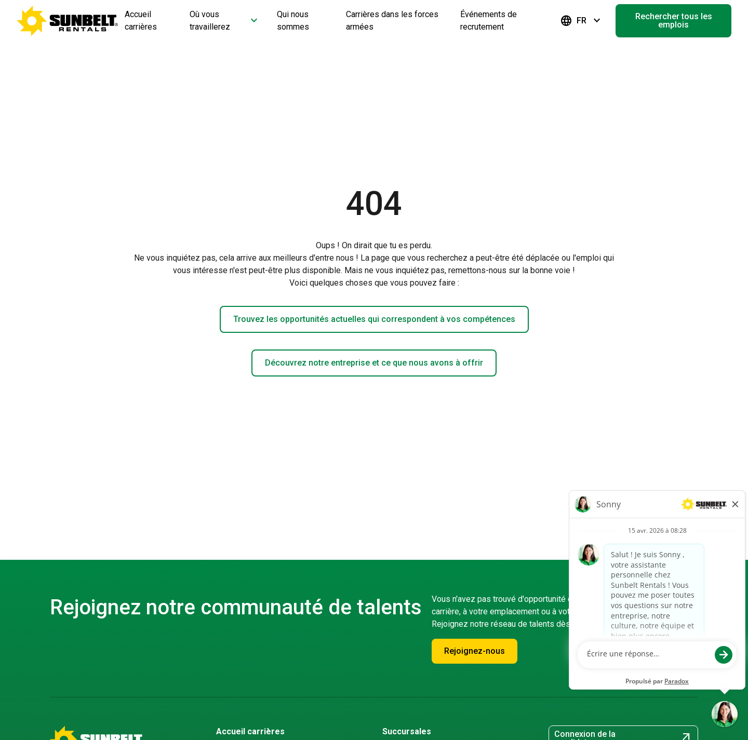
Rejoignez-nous (474, 651)
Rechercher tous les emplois (673, 20)
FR (581, 21)
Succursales (406, 731)
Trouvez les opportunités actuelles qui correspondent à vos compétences (374, 319)
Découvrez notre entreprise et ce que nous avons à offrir (374, 363)
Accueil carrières (250, 731)
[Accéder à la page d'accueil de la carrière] (67, 21)
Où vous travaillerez (225, 20)
